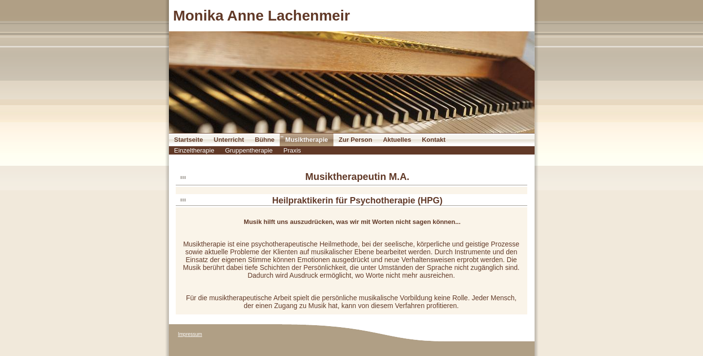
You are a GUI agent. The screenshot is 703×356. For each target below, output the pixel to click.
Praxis (292, 150)
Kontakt (433, 139)
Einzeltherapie (194, 150)
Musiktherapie (306, 139)
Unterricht (229, 139)
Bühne (264, 139)
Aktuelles (397, 139)
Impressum (190, 334)
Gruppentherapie (249, 150)
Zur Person (355, 139)
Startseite (188, 139)
